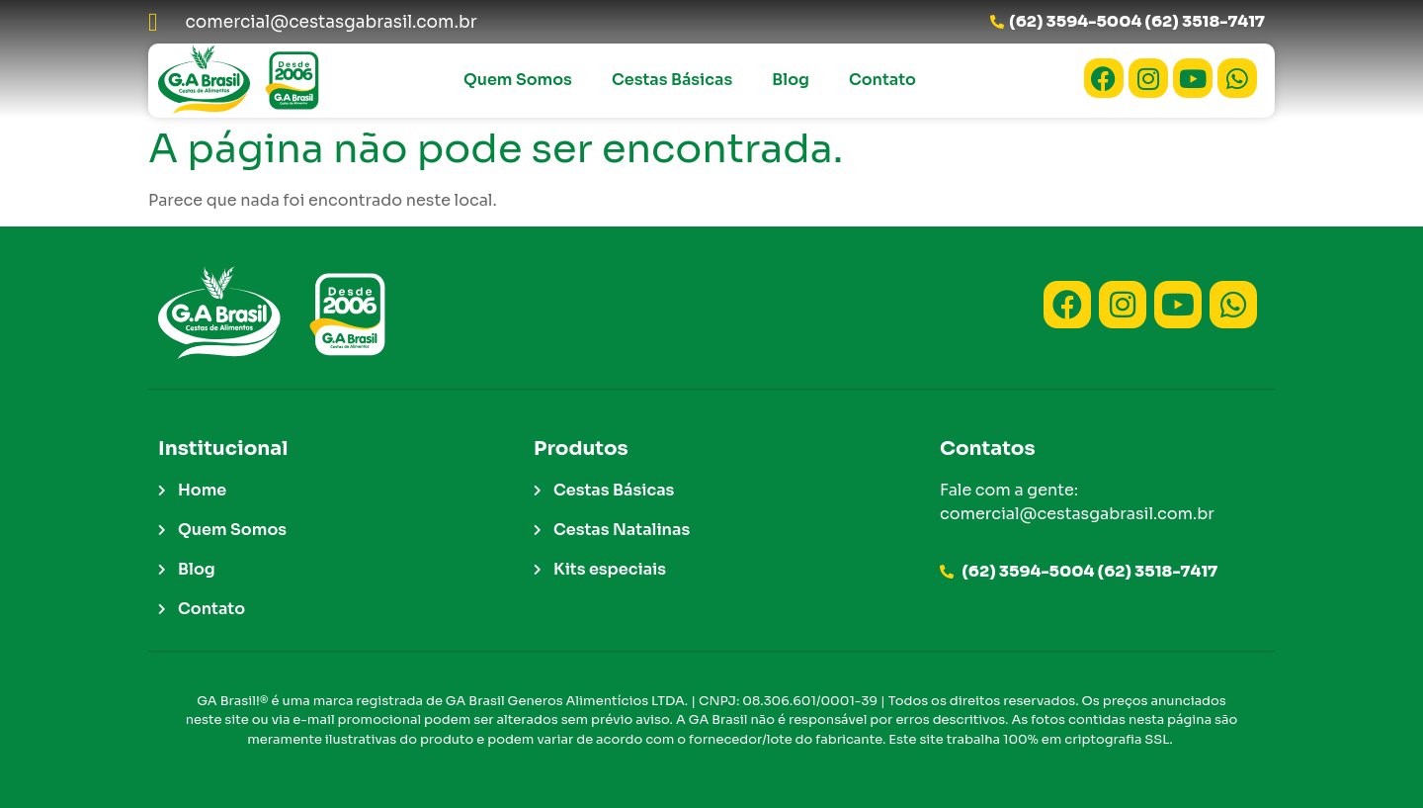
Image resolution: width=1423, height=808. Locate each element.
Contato (882, 79)
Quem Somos (517, 79)
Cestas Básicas (672, 79)
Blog (790, 79)
